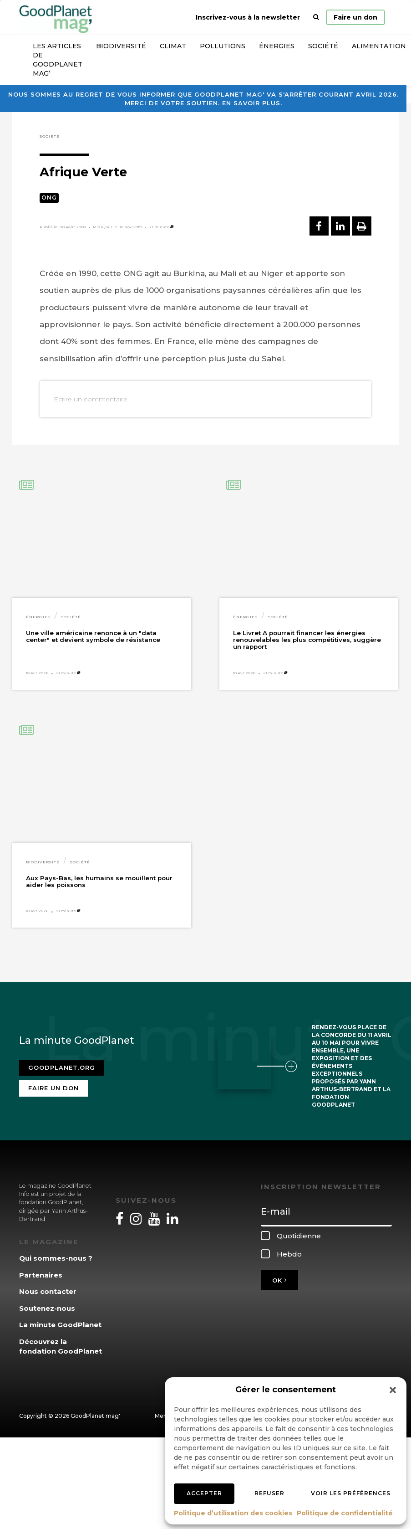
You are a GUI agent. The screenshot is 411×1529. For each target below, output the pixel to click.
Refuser (269, 1493)
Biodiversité (121, 46)
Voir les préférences (351, 1493)
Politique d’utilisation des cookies (233, 1513)
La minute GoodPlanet (60, 1324)
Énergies (276, 46)
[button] (392, 1390)
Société (323, 46)
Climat (173, 46)
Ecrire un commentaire (90, 399)
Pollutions (222, 46)
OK (279, 1280)
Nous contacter (47, 1291)
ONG (49, 197)
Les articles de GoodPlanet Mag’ (57, 59)
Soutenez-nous (47, 1308)
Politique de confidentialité (345, 1513)
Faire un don (355, 17)
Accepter (204, 1493)
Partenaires (40, 1275)
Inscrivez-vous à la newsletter (248, 17)
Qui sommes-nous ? (55, 1258)
